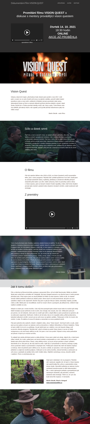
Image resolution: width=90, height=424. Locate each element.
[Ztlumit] (36, 40)
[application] (27, 32)
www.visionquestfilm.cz (54, 382)
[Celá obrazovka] (41, 40)
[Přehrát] (12, 40)
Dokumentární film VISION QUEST (27, 3)
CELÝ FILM (76, 3)
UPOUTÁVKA (61, 3)
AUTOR (69, 3)
